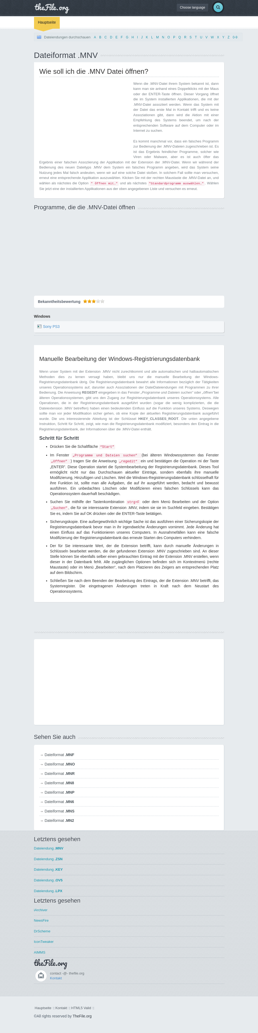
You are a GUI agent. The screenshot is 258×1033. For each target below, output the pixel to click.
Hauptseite (47, 22)
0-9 (235, 37)
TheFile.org (82, 1016)
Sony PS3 (51, 326)
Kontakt (56, 978)
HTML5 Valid (81, 1008)
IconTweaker (44, 942)
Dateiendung (48, 848)
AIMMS (40, 952)
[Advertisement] (84, 118)
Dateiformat (59, 755)
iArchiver (41, 910)
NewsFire (41, 920)
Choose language (192, 7)
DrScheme (42, 931)
